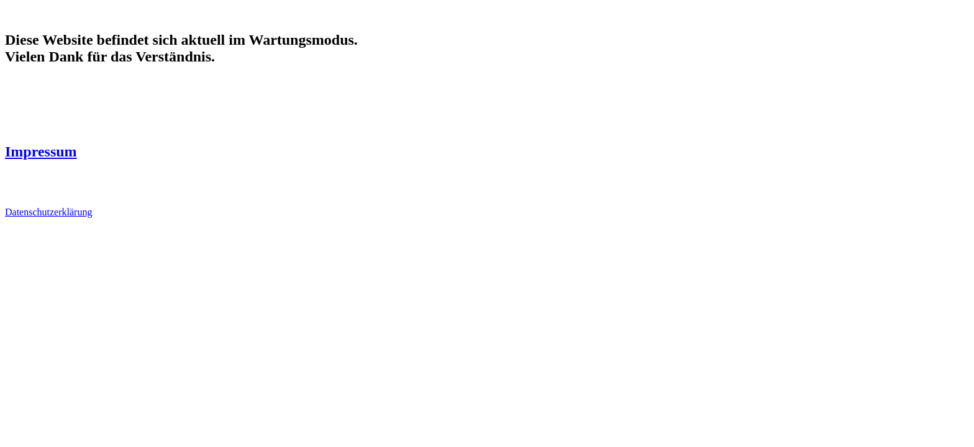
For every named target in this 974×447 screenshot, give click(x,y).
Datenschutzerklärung (48, 212)
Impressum (41, 151)
